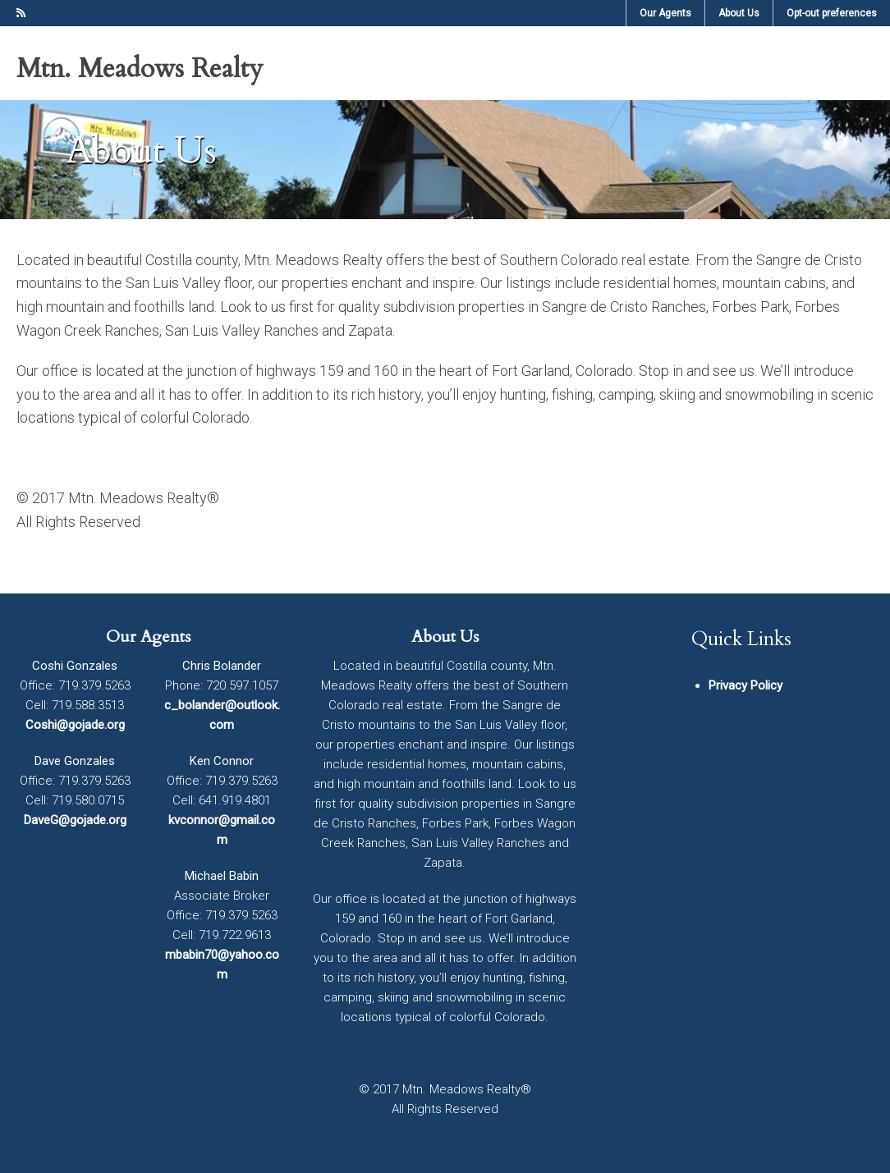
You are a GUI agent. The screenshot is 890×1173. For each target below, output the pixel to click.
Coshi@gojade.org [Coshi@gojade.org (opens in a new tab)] (75, 724)
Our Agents (148, 636)
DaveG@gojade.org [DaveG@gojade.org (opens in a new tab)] (75, 820)
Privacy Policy (745, 685)
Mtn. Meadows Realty (139, 69)
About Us (445, 636)
